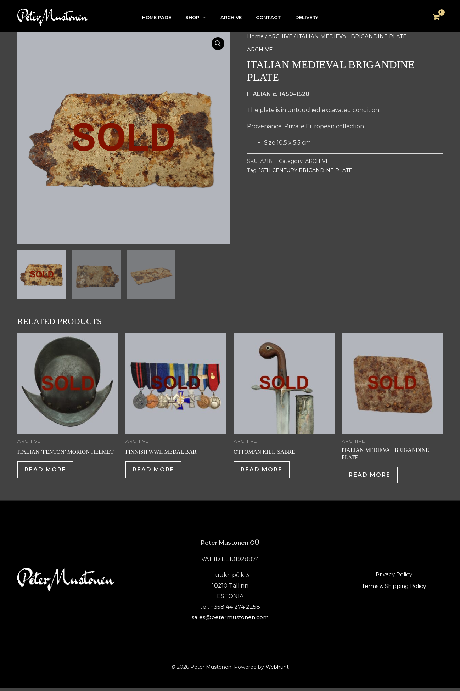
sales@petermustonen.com (230, 619)
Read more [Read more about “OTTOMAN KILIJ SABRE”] (263, 471)
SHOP (192, 17)
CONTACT (268, 17)
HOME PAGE (156, 17)
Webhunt (277, 669)
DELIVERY (306, 17)
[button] (218, 44)
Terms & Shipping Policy (394, 587)
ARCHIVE (231, 17)
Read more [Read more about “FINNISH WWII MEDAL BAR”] (155, 471)
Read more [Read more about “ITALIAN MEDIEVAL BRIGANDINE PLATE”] (371, 476)
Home (255, 36)
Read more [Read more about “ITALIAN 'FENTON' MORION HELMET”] (47, 471)
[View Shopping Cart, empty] (436, 17)
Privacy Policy (394, 577)
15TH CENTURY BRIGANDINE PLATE (306, 170)
